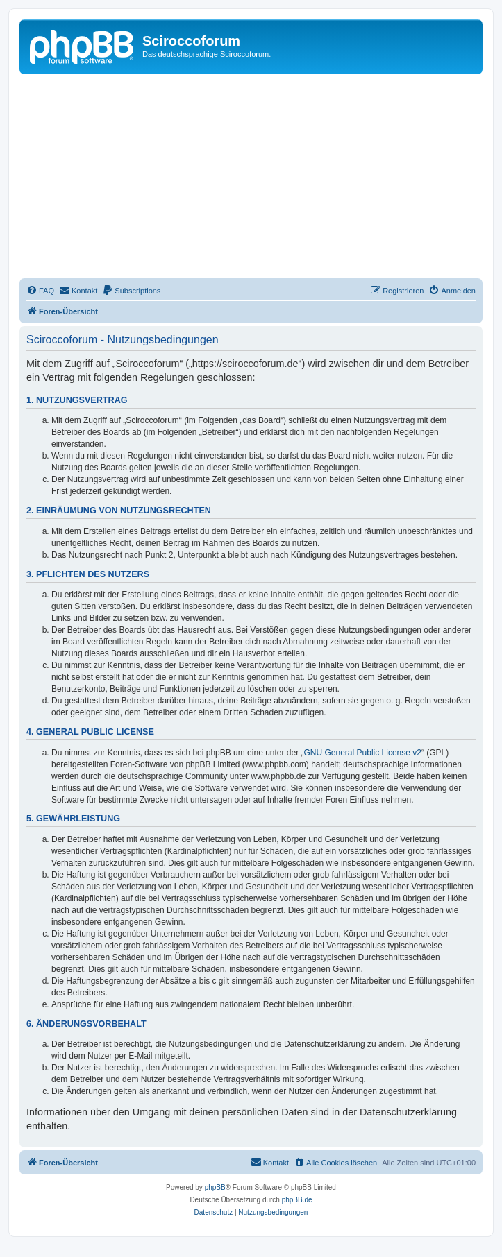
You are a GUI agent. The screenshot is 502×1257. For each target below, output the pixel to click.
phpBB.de (297, 1200)
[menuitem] (40, 290)
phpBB (215, 1187)
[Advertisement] (260, 178)
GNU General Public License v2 (362, 753)
